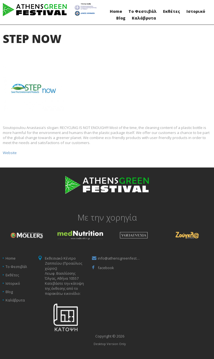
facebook (106, 267)
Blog (120, 18)
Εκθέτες (171, 11)
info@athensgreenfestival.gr (119, 258)
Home (116, 11)
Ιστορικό (195, 11)
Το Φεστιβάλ (142, 11)
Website (10, 152)
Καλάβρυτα (144, 18)
